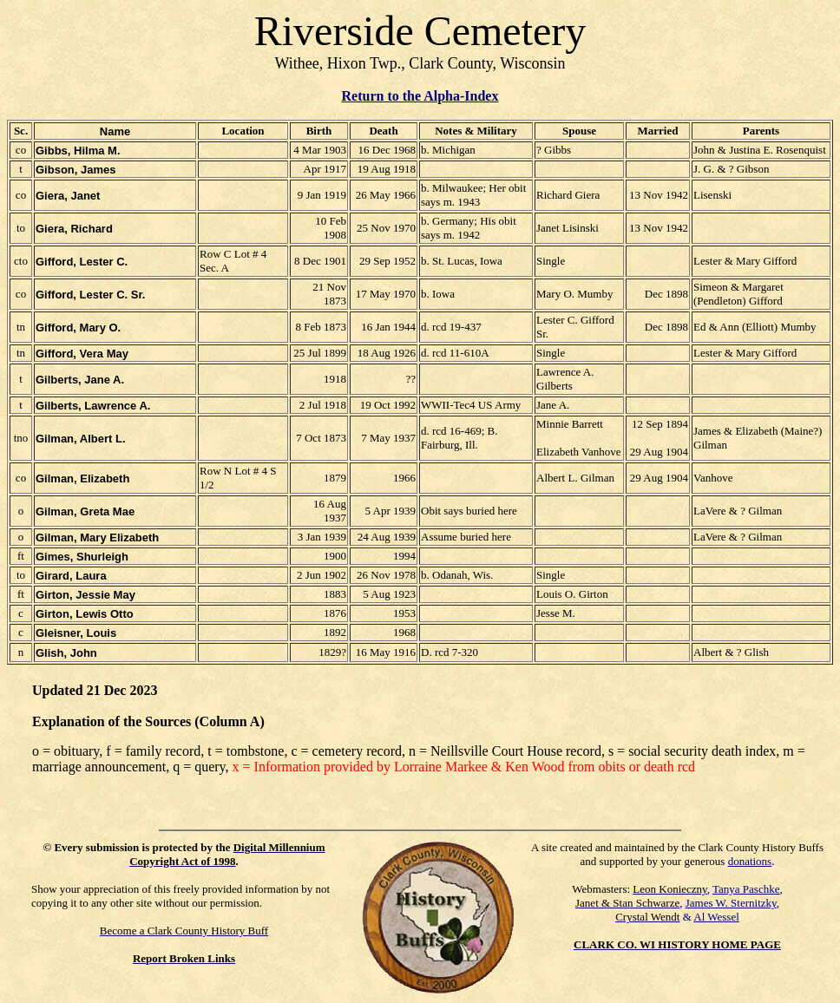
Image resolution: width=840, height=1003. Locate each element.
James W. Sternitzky (731, 902)
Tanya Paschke (745, 888)
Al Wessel (716, 916)
